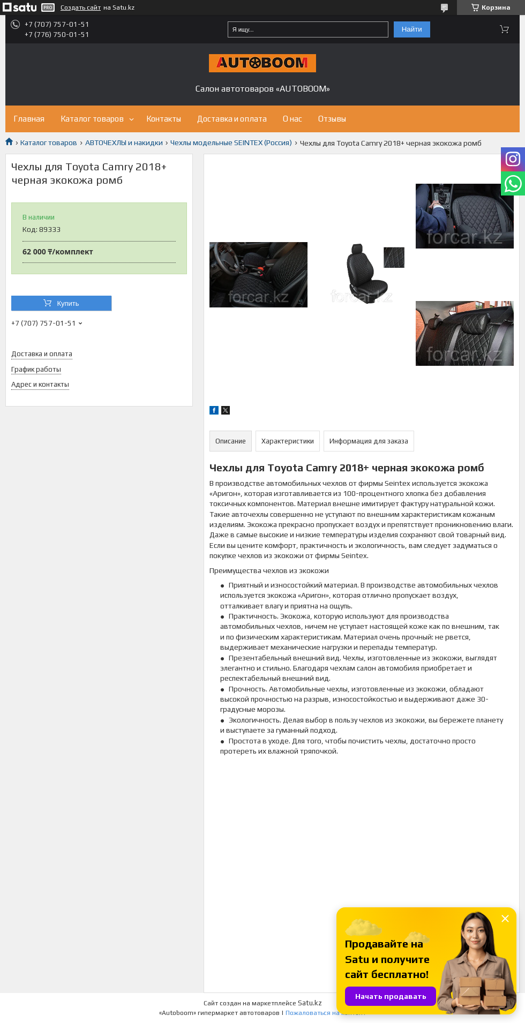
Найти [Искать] (412, 29)
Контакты (163, 118)
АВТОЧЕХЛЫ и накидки (124, 142)
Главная (28, 118)
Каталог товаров (92, 118)
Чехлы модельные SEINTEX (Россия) (231, 142)
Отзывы (332, 118)
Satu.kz (310, 1003)
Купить (68, 303)
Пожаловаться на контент (326, 1013)
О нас (292, 118)
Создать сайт (81, 7)
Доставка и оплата (232, 118)
